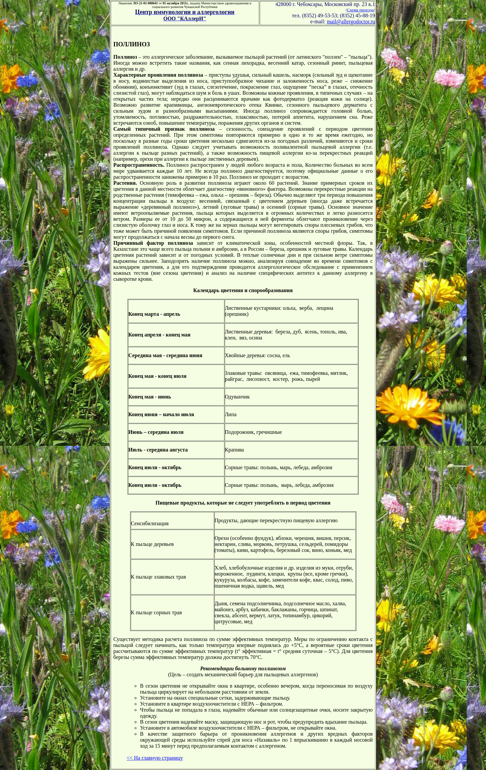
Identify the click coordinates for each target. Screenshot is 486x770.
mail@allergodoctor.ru (351, 21)
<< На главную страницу (155, 758)
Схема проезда (360, 9)
